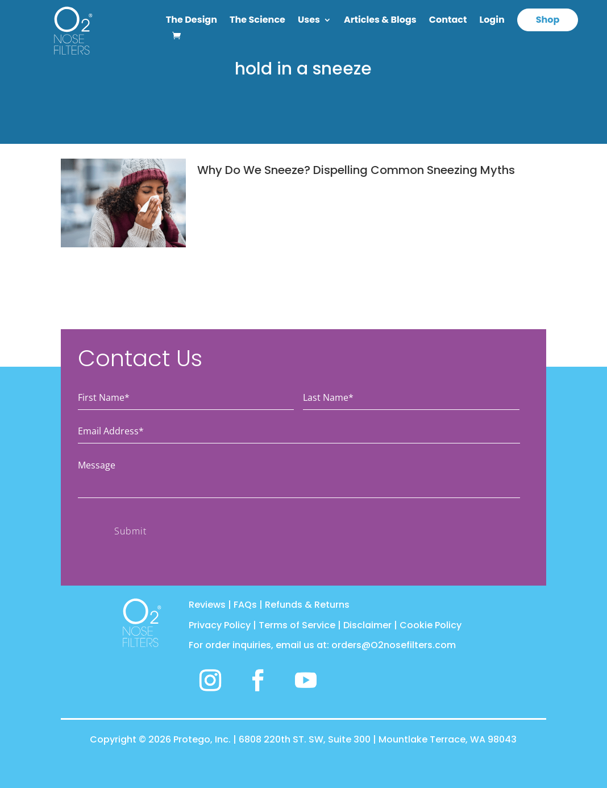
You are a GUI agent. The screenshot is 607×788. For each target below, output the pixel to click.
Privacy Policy (220, 625)
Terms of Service (297, 625)
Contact (448, 21)
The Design (191, 21)
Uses (309, 21)
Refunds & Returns (307, 604)
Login (492, 21)
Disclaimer (367, 625)
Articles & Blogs (380, 21)
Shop (548, 19)
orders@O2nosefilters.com (393, 645)
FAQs (245, 604)
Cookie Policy (431, 625)
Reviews (207, 604)
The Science (257, 21)
